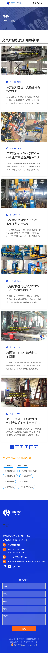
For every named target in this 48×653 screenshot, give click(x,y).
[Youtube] (19, 567)
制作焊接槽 (26, 476)
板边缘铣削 (9, 481)
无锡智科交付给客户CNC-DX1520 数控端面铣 (22, 288)
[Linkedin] (10, 567)
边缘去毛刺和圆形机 (30, 471)
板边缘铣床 (24, 481)
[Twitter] (14, 567)
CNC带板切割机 (26, 487)
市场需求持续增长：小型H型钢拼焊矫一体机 (22, 221)
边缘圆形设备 (10, 476)
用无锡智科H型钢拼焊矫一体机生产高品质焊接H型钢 (22, 155)
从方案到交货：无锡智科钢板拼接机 (23, 89)
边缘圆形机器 (10, 471)
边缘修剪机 (9, 487)
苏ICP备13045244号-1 (30, 642)
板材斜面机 (22, 466)
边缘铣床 (8, 466)
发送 (24, 629)
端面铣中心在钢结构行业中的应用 (23, 354)
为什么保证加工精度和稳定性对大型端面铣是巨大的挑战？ (23, 421)
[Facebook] (5, 567)
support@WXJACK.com (17, 557)
